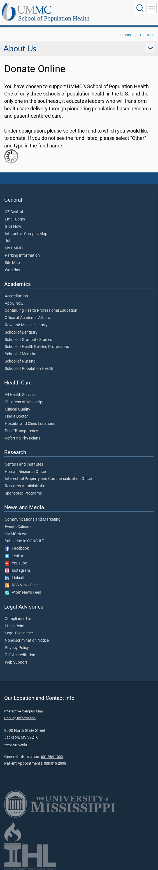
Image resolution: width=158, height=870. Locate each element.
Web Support (16, 662)
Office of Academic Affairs (27, 318)
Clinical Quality (17, 409)
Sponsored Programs (23, 493)
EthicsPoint (15, 626)
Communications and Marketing (33, 519)
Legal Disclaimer (19, 633)
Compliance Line (19, 619)
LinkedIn (16, 578)
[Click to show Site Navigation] (152, 8)
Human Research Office (25, 472)
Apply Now (14, 303)
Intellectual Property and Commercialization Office (48, 479)
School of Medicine (21, 354)
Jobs (9, 241)
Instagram (17, 570)
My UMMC (14, 248)
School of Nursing (20, 361)
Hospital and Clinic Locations (30, 424)
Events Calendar (19, 527)
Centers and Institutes (24, 464)
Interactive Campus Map (26, 234)
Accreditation (16, 296)
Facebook (17, 548)
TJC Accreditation (20, 655)
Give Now (13, 226)
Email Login (15, 219)
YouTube (16, 563)
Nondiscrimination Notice (27, 640)
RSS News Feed (22, 585)
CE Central (14, 212)
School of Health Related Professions (37, 347)
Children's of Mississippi (25, 402)
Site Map (12, 263)
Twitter (14, 556)
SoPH (128, 35)
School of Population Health (53, 18)
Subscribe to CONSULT (24, 541)
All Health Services (20, 395)
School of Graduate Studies (28, 340)
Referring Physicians (22, 438)
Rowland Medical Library (26, 325)
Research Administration (26, 486)
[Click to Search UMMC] (140, 8)
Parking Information (22, 255)
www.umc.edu (15, 744)
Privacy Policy (17, 648)
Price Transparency (21, 431)
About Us (147, 35)
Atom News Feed (23, 592)
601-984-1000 (52, 757)
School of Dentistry (21, 332)
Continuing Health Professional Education (41, 310)
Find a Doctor (16, 416)
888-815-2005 (55, 763)
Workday (12, 270)
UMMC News (16, 534)
